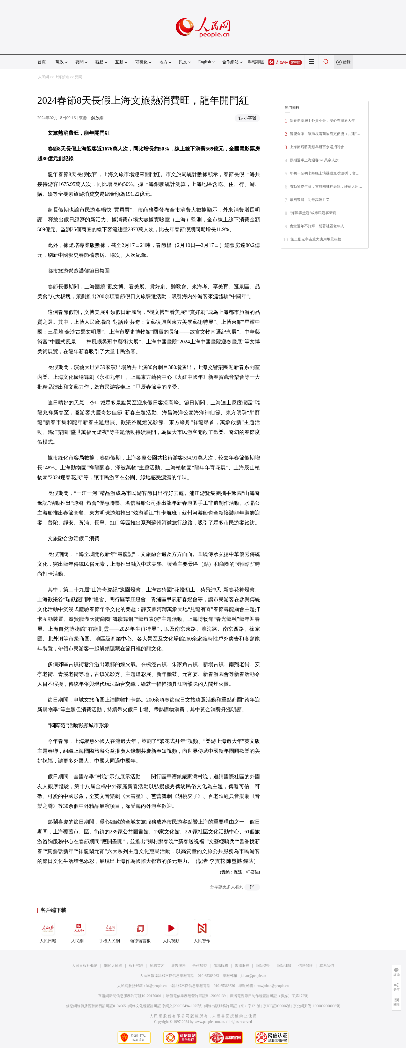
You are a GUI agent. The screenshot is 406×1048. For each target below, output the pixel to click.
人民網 (43, 77)
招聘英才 (157, 966)
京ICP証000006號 (277, 1006)
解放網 (97, 118)
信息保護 (305, 966)
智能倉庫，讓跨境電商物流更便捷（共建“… (325, 134)
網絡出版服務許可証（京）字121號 (232, 1006)
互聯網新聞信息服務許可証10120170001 (130, 996)
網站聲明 (263, 966)
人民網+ (79, 931)
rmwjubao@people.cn (273, 986)
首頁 (42, 62)
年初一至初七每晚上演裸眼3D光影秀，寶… (324, 173)
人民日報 (48, 931)
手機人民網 (109, 931)
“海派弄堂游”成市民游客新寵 (313, 213)
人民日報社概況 (84, 966)
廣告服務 (178, 966)
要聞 (78, 77)
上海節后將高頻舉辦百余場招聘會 (317, 147)
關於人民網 (113, 966)
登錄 (346, 62)
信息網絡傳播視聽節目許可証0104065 (96, 1006)
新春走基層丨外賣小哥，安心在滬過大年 (322, 121)
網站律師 (284, 966)
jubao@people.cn (253, 976)
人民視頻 (171, 931)
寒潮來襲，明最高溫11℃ (309, 200)
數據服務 (242, 966)
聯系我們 (327, 966)
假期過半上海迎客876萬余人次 (314, 160)
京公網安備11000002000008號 (316, 1006)
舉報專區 (256, 62)
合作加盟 (199, 966)
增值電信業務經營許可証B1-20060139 (196, 996)
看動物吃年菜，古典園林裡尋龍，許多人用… (326, 187)
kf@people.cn (156, 986)
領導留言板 (140, 931)
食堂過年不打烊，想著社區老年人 (317, 226)
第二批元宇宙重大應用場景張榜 (316, 239)
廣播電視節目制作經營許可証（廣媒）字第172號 (269, 996)
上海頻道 (62, 77)
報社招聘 (136, 966)
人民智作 (202, 931)
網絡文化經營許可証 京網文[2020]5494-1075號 (165, 1006)
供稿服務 (221, 966)
